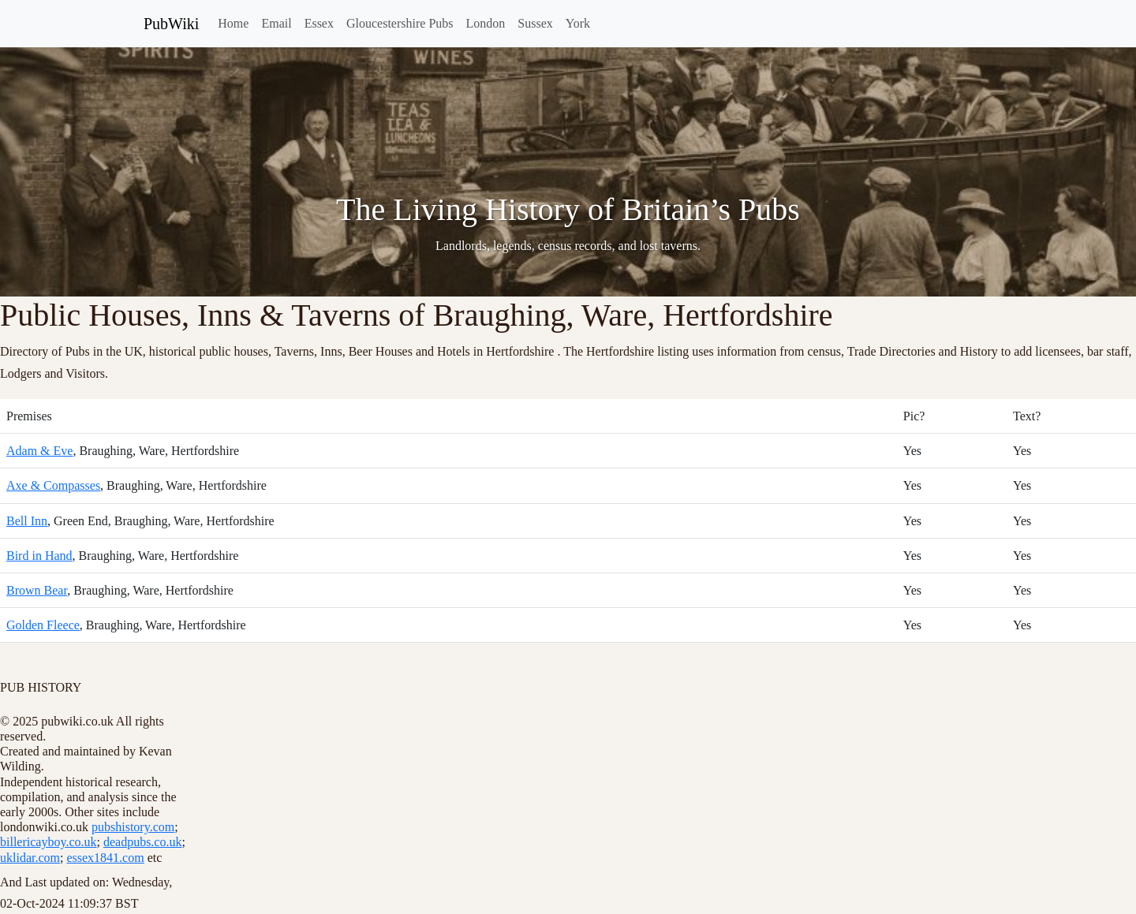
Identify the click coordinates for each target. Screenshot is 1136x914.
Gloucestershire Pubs (400, 23)
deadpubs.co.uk (142, 842)
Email (276, 23)
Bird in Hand (39, 555)
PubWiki (171, 23)
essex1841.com (105, 857)
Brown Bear (36, 590)
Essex (319, 23)
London (486, 23)
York (578, 23)
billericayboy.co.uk (48, 842)
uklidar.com (30, 857)
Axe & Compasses (53, 485)
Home (233, 23)
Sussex (535, 23)
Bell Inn (26, 521)
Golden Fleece (43, 625)
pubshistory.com (133, 827)
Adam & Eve (39, 450)
